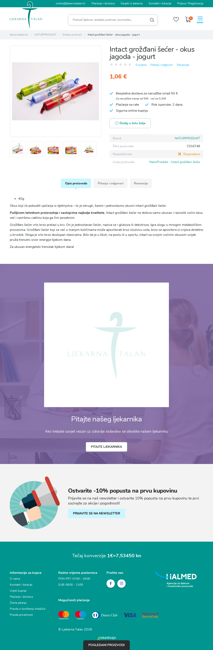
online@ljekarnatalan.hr (70, 3)
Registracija (195, 3)
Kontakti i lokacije (160, 3)
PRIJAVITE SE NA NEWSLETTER (96, 514)
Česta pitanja (18, 603)
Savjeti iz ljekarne (132, 3)
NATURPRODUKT (187, 138)
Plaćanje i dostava (103, 3)
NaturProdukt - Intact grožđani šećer (174, 162)
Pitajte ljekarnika (106, 447)
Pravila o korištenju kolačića (27, 609)
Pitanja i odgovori (161, 65)
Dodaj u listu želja (130, 123)
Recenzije (183, 65)
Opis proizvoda (76, 183)
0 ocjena (141, 65)
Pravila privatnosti (21, 615)
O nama (15, 579)
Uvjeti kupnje (18, 591)
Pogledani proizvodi (106, 645)
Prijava (181, 3)
